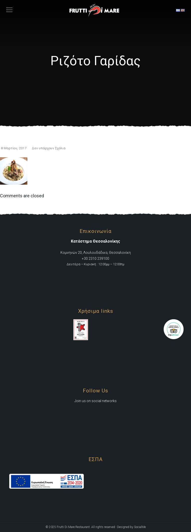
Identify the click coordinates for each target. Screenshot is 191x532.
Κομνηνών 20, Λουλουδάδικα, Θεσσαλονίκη (95, 253)
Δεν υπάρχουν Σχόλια (49, 148)
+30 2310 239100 (95, 259)
